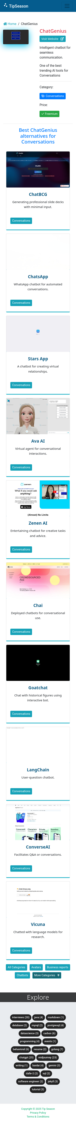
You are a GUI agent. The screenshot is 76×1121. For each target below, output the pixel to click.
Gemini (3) (54, 1065)
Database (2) (19, 1025)
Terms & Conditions (38, 1116)
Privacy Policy (38, 1112)
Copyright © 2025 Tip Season (38, 1108)
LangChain (38, 770)
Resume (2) (40, 1049)
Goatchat (38, 687)
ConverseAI (38, 847)
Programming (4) (30, 1041)
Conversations (21, 220)
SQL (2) (46, 1073)
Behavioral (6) (21, 1049)
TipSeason (15, 6)
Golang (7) (57, 1049)
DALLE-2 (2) (32, 1073)
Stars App (38, 359)
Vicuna (38, 924)
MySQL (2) (37, 1025)
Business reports (57, 967)
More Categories (46, 975)
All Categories (16, 967)
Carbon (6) (49, 1033)
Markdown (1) (56, 1017)
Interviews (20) (20, 1017)
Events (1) (50, 1041)
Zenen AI (38, 523)
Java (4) (38, 1017)
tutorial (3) (38, 1089)
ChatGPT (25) (26, 1057)
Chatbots (22, 975)
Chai (38, 605)
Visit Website (52, 39)
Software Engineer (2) (30, 1081)
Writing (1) (22, 1065)
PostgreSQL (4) (55, 1025)
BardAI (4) (38, 1065)
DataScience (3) (30, 1033)
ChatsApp (38, 276)
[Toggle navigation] (67, 6)
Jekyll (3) (53, 1081)
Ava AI (38, 441)
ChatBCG (38, 194)
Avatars (36, 967)
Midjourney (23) (47, 1057)
